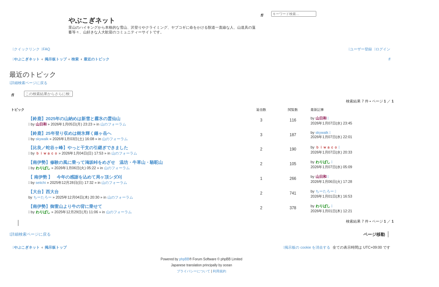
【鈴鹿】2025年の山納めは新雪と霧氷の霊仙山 (74, 118)
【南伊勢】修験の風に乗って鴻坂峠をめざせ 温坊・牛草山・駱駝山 (95, 162)
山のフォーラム (113, 124)
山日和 (41, 124)
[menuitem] (45, 49)
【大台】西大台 (43, 191)
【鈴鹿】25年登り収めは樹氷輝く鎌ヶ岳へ (69, 133)
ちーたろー (42, 197)
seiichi (41, 183)
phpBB (184, 259)
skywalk (42, 139)
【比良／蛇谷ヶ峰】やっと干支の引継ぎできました (78, 147)
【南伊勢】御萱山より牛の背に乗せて (65, 206)
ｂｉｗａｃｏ (47, 153)
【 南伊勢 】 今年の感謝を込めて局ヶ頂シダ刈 (75, 177)
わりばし (43, 168)
